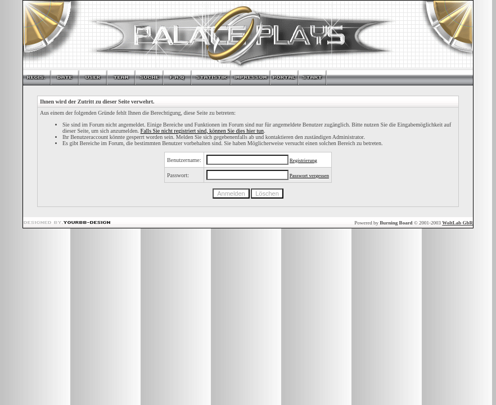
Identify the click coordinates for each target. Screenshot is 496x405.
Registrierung (303, 160)
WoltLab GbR (457, 223)
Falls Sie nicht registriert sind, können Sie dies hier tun (202, 131)
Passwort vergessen (309, 175)
